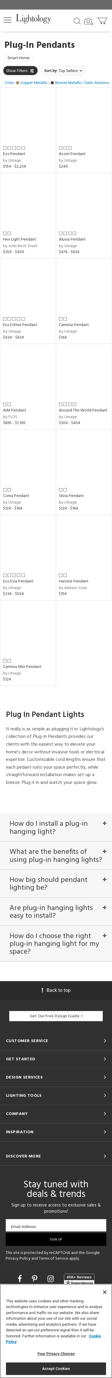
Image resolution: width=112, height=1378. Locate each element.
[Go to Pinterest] (35, 1279)
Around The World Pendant (83, 410)
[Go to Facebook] (20, 1279)
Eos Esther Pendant (20, 325)
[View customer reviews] (79, 1280)
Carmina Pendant (74, 325)
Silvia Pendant (71, 496)
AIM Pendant (14, 410)
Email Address (23, 1226)
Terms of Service (53, 1258)
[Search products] (77, 21)
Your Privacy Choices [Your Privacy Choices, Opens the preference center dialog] (56, 1353)
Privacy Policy (18, 1258)
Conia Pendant (16, 496)
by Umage (12, 160)
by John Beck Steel (20, 246)
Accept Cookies (56, 1368)
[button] (7, 20)
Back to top (56, 990)
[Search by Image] (89, 21)
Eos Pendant (14, 154)
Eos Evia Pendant (18, 581)
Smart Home (18, 58)
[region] (56, 1331)
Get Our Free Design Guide (56, 1016)
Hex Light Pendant (19, 239)
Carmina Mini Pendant (22, 666)
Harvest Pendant (74, 581)
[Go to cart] (102, 20)
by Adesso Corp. (73, 588)
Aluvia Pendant (72, 239)
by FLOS (10, 417)
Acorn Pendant (72, 154)
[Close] (104, 1292)
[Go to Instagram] (51, 1279)
